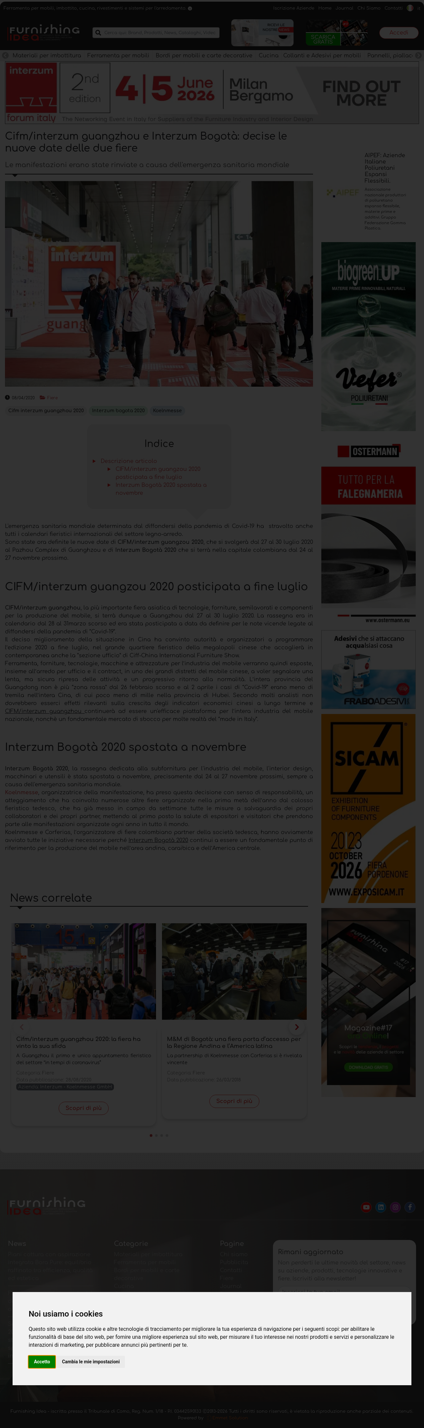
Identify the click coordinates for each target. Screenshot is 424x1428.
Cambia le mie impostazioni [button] (91, 1361)
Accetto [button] (42, 1361)
